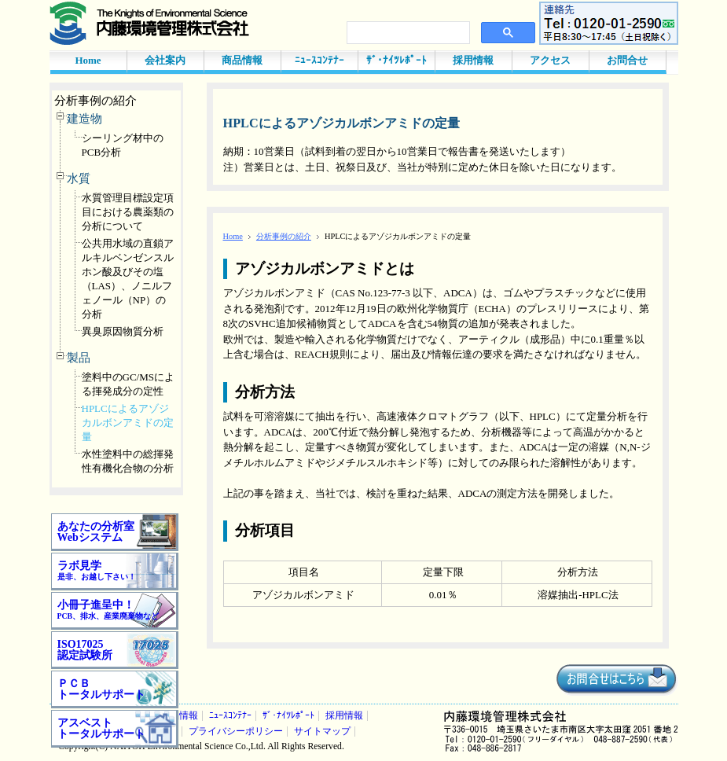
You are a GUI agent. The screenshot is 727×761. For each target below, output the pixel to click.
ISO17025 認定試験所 (84, 649)
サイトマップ (322, 731)
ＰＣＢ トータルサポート (101, 689)
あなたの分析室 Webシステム (95, 531)
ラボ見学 (96, 570)
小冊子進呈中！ (108, 609)
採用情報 (473, 60)
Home (88, 60)
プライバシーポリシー (236, 731)
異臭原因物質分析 (122, 331)
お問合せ (627, 60)
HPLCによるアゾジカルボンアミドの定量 (128, 423)
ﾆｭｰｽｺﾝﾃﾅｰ (319, 60)
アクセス (550, 60)
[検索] (406, 33)
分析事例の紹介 (95, 100)
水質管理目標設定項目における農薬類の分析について (128, 212)
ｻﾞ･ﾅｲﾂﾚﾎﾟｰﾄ (396, 60)
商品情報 (242, 60)
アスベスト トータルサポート (101, 728)
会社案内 (165, 60)
